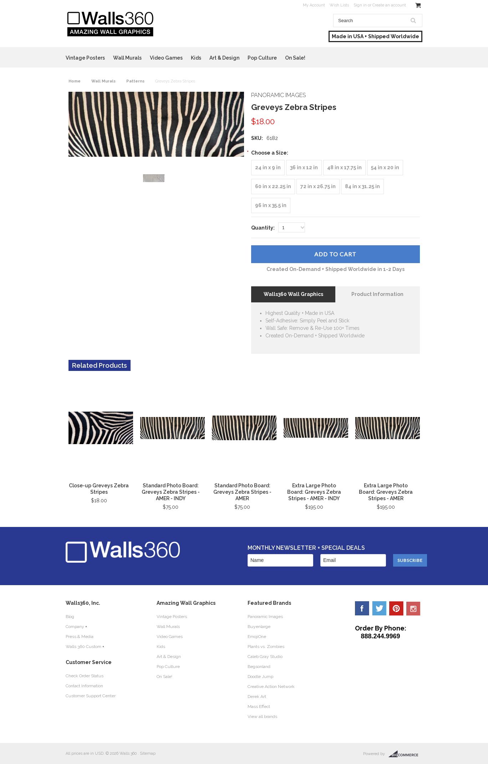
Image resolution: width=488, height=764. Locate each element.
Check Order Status (84, 675)
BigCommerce (405, 754)
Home (74, 81)
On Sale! (295, 58)
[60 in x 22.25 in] (273, 186)
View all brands (262, 716)
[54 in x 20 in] (385, 167)
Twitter (379, 608)
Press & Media (79, 636)
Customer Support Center (91, 695)
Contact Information (84, 685)
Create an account (389, 5)
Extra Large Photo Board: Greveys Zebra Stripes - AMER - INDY (314, 492)
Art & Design (224, 58)
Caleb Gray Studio (265, 656)
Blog (70, 616)
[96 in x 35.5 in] (270, 205)
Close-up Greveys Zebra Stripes (99, 489)
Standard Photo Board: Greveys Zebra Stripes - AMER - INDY (171, 492)
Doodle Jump (260, 676)
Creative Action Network (271, 686)
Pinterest (396, 608)
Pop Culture (262, 58)
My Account (314, 5)
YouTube (413, 608)
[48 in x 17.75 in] (344, 167)
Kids (196, 58)
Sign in (360, 5)
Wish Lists (339, 5)
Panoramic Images (265, 616)
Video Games (166, 58)
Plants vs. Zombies (266, 646)
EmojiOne (257, 636)
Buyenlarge (259, 626)
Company (75, 626)
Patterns (135, 81)
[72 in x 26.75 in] (318, 186)
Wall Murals (127, 58)
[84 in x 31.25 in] (362, 186)
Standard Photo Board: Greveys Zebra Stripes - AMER (242, 492)
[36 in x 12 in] (304, 167)
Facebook (362, 608)
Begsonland (259, 666)
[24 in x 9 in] (268, 167)
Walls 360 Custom (83, 646)
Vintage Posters (85, 58)
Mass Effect (259, 706)
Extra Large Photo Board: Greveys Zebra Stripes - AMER (386, 492)
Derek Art (257, 696)
